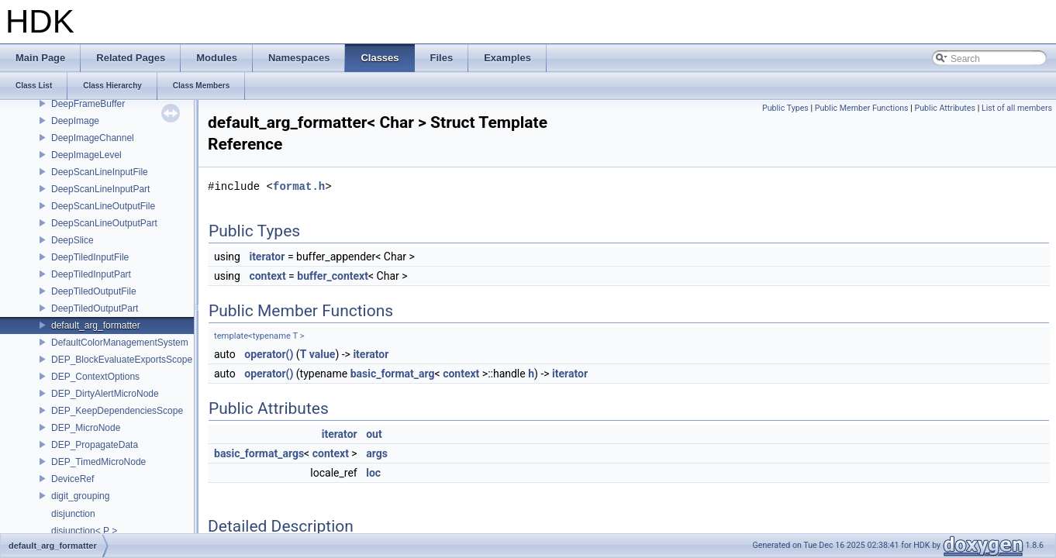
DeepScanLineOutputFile (103, 206)
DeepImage (75, 120)
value (322, 354)
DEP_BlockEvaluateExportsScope (121, 359)
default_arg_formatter (95, 325)
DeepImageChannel (92, 138)
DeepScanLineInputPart (100, 189)
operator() (268, 354)
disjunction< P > (84, 530)
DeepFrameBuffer (88, 103)
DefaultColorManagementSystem (119, 342)
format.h (299, 186)
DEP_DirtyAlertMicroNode (105, 393)
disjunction (73, 513)
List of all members (1017, 108)
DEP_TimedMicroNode (98, 461)
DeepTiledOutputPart (94, 308)
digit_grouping (80, 496)
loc (373, 473)
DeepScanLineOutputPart (104, 223)
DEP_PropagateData (94, 444)
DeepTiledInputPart (91, 274)
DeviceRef (72, 479)
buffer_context (332, 276)
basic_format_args (259, 453)
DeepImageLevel (86, 155)
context (267, 276)
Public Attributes (944, 108)
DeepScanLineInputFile (99, 172)
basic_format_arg (392, 373)
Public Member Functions (862, 108)
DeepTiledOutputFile (93, 291)
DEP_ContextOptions (95, 376)
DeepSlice (72, 240)
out (373, 434)
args (377, 453)
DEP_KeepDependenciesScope (117, 410)
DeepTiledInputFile (90, 257)
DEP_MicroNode (85, 427)
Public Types (785, 108)
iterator (267, 256)
